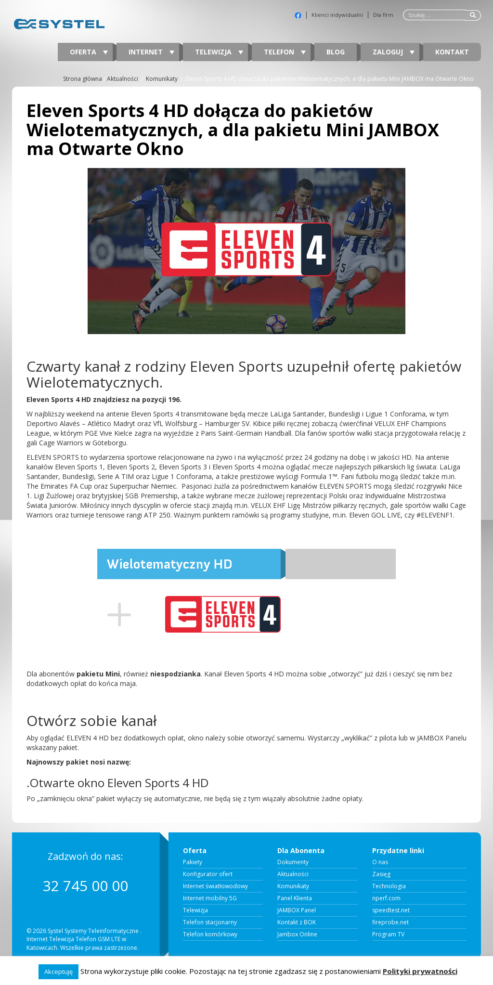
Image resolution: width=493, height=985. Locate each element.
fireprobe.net (390, 922)
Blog (335, 51)
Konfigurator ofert (208, 874)
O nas (380, 862)
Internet (151, 51)
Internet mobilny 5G (210, 898)
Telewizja (219, 51)
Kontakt (452, 51)
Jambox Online (297, 934)
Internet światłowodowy (215, 886)
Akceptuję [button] (58, 971)
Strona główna (82, 79)
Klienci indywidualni (337, 15)
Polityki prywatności (420, 971)
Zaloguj (394, 51)
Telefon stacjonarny (210, 922)
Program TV (388, 934)
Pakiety (192, 862)
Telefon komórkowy (210, 934)
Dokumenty (293, 862)
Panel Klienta (294, 898)
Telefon (285, 51)
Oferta (89, 51)
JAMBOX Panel (296, 910)
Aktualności (122, 79)
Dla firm (383, 15)
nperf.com (386, 898)
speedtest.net (391, 910)
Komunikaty (162, 79)
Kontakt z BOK (296, 922)
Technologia (389, 886)
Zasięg (381, 874)
